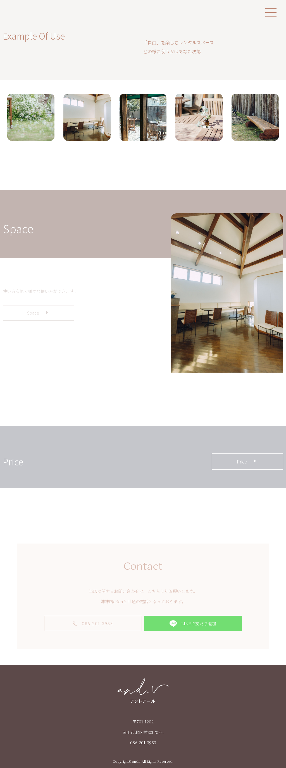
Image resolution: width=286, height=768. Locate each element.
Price (247, 461)
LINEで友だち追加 (193, 628)
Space (38, 318)
